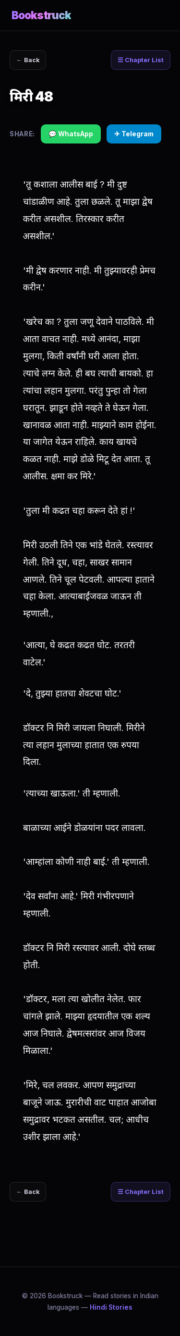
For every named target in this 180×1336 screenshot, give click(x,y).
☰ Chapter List (141, 60)
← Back (28, 60)
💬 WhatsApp (70, 134)
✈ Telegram (134, 134)
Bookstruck (41, 15)
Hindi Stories (111, 1307)
